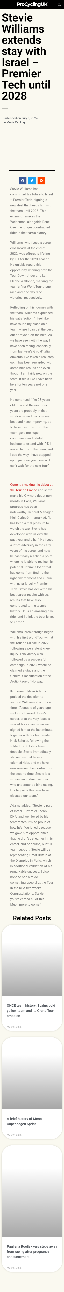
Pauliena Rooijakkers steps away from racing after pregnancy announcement (32, 1231)
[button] (22, 180)
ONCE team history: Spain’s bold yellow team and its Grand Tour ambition (31, 1010)
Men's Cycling (15, 122)
